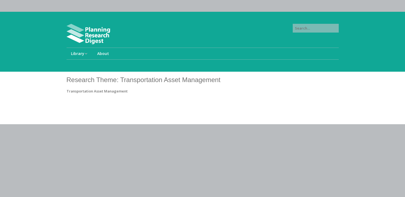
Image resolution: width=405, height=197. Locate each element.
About (103, 53)
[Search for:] (316, 28)
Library (77, 53)
